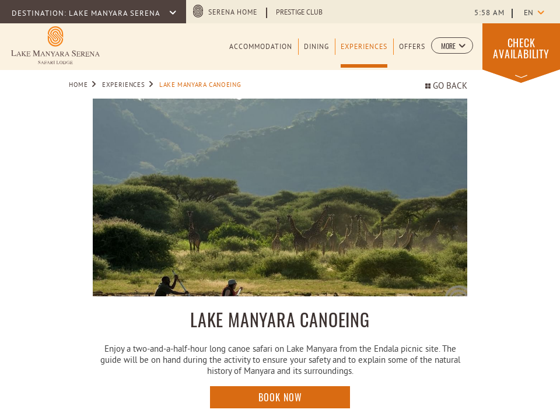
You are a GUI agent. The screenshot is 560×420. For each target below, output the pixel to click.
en (528, 13)
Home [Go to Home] (78, 85)
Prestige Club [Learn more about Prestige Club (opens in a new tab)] (299, 13)
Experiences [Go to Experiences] (123, 85)
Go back (446, 86)
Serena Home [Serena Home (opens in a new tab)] (232, 13)
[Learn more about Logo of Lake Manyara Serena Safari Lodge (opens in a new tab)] (55, 45)
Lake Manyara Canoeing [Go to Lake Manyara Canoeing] (200, 85)
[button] (452, 45)
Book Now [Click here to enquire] (280, 397)
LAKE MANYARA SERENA (115, 14)
